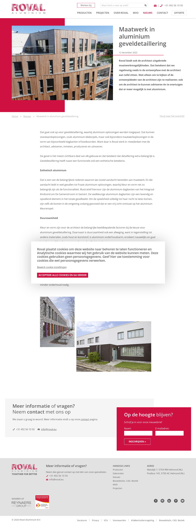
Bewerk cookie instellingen (52, 267)
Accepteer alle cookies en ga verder (63, 275)
